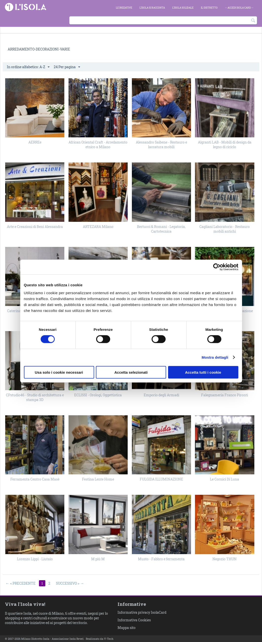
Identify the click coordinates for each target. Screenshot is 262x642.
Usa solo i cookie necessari (59, 372)
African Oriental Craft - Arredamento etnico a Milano (98, 144)
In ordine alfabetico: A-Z (28, 67)
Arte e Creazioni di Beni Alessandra (35, 226)
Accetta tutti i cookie (203, 372)
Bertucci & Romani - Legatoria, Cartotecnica (161, 229)
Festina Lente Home (98, 479)
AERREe (34, 142)
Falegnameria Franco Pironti (224, 395)
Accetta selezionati (131, 372)
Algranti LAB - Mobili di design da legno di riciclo (224, 144)
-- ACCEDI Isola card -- (239, 7)
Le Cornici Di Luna (224, 479)
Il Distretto (209, 7)
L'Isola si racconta (152, 7)
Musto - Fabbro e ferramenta (161, 559)
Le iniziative (124, 7)
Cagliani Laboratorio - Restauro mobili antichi (224, 229)
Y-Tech (108, 639)
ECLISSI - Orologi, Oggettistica (98, 395)
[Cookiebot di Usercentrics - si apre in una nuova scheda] (216, 267)
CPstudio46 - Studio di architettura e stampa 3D (35, 397)
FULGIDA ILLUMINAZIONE (161, 479)
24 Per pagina (67, 67)
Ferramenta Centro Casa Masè (34, 479)
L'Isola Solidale (182, 7)
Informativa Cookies (134, 620)
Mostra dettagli (215, 357)
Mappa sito (127, 627)
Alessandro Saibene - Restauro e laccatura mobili (161, 144)
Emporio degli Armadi (161, 395)
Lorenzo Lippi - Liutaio (35, 559)
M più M (98, 559)
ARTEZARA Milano (98, 226)
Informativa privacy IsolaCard (142, 612)
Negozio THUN (224, 559)
